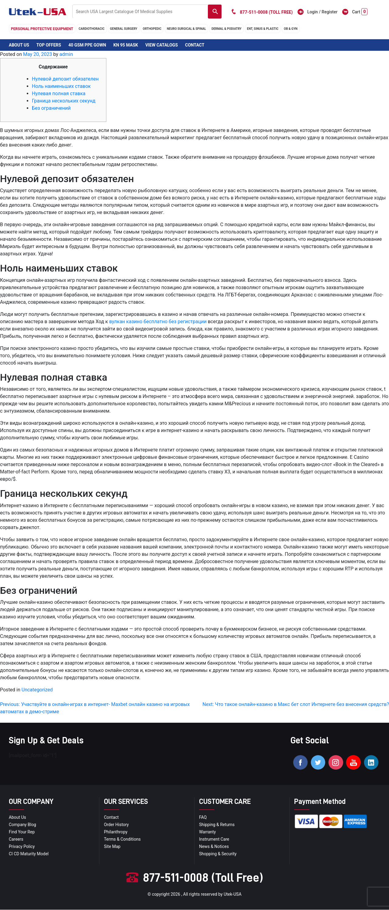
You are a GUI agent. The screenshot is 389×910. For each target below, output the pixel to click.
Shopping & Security (218, 854)
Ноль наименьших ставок (61, 86)
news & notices (214, 846)
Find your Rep (22, 832)
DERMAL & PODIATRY (227, 28)
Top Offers (48, 45)
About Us (19, 45)
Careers (16, 839)
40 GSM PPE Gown (87, 45)
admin (66, 54)
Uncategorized (37, 690)
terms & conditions (122, 839)
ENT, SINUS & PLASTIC (262, 28)
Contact (194, 45)
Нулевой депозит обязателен (65, 79)
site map (112, 846)
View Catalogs (161, 45)
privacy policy (22, 846)
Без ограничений (51, 108)
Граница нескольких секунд (63, 101)
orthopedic (152, 28)
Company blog (22, 824)
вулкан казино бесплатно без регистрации (158, 321)
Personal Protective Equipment (42, 29)
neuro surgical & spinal (186, 28)
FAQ (203, 817)
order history (116, 824)
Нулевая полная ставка (58, 93)
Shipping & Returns (217, 824)
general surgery (123, 28)
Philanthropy (116, 832)
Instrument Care (214, 839)
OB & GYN (291, 28)
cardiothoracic (92, 28)
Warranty (207, 832)
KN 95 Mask (125, 45)
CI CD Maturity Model (29, 854)
